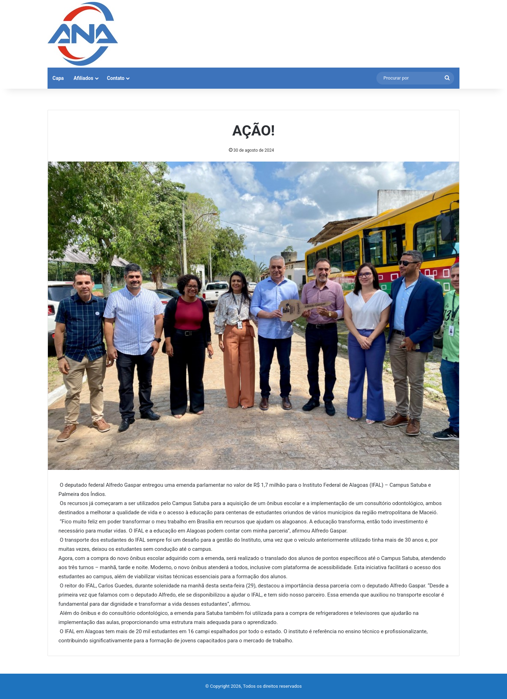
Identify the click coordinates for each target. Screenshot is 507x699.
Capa (58, 78)
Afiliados (83, 78)
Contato (116, 78)
